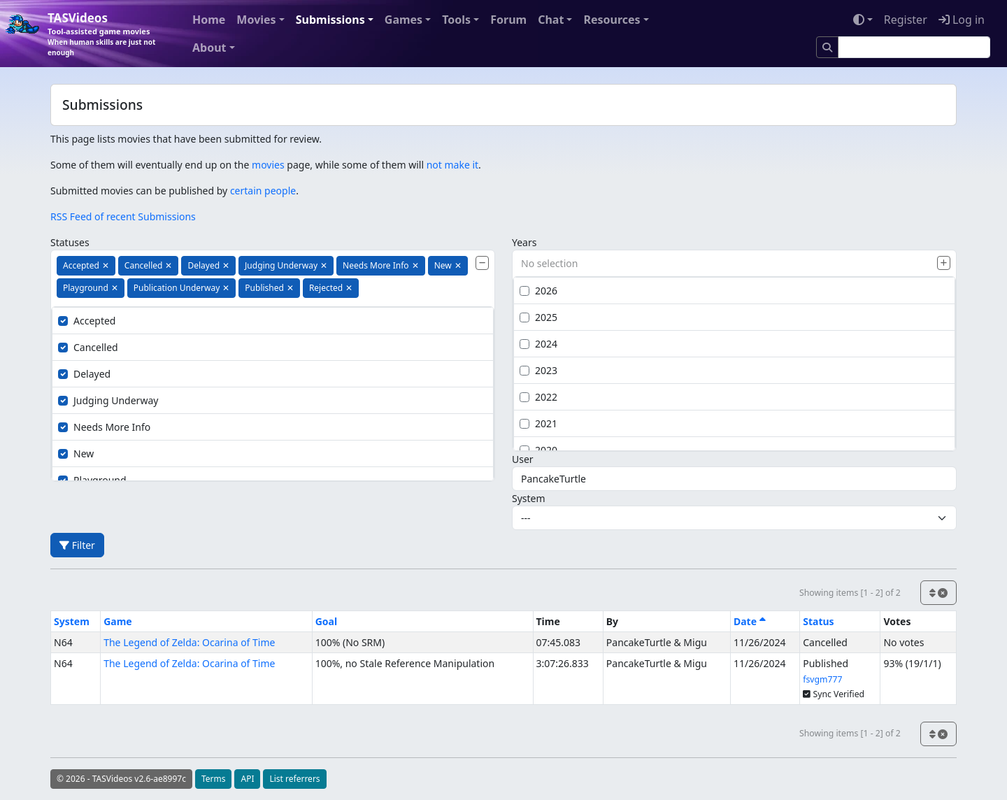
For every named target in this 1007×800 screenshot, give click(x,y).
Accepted (86, 320)
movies (268, 164)
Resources (611, 19)
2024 (538, 343)
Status (818, 621)
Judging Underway (108, 400)
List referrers (294, 779)
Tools (456, 19)
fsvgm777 (822, 679)
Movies (256, 19)
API (247, 779)
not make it (452, 164)
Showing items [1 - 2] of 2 (850, 593)
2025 (538, 317)
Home (208, 19)
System (528, 498)
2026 (538, 290)
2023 (538, 370)
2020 (538, 450)
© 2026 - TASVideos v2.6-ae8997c (121, 779)
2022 (538, 396)
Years (524, 242)
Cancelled (88, 347)
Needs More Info (104, 427)
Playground (92, 480)
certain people (263, 190)
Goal (326, 621)
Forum (508, 19)
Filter (77, 545)
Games (403, 19)
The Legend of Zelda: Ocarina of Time (189, 642)
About (209, 47)
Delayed (84, 373)
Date (750, 621)
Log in (961, 19)
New (76, 453)
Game (117, 621)
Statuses (70, 242)
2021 (538, 423)
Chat (551, 19)
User (523, 459)
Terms (213, 779)
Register (905, 19)
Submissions (330, 19)
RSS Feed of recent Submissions (123, 216)
